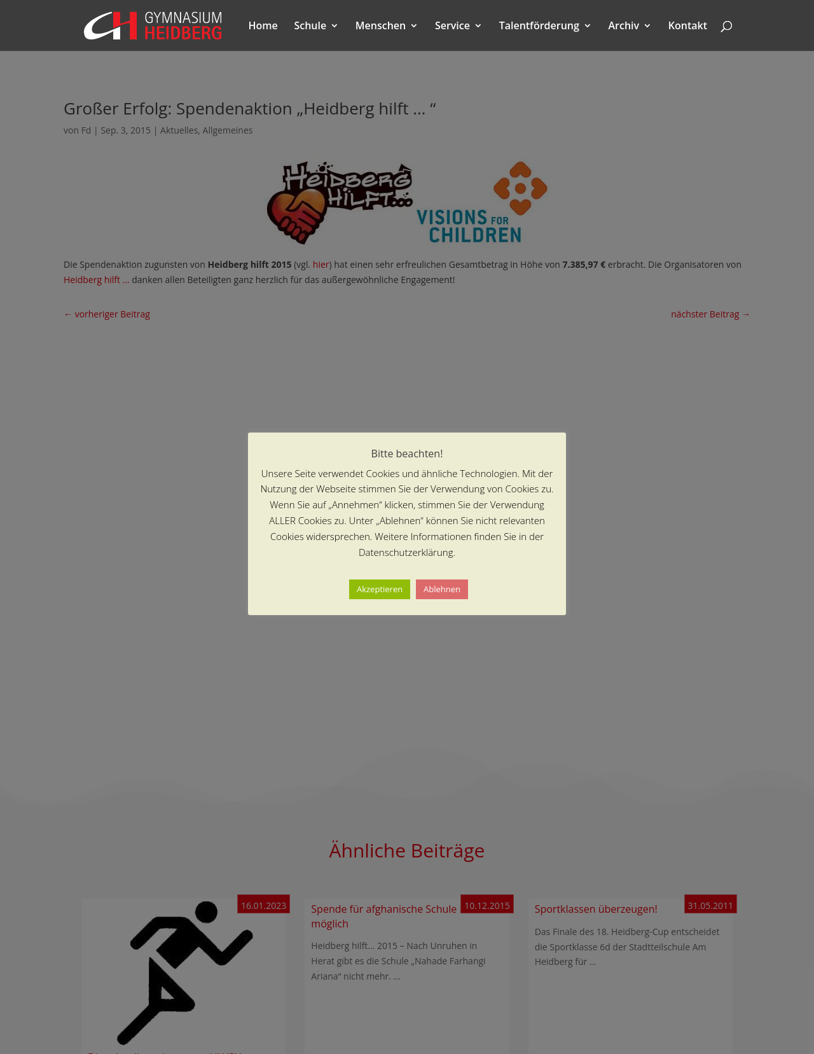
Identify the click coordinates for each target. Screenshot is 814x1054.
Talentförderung (539, 26)
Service (452, 26)
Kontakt (687, 26)
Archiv (624, 26)
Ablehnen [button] (442, 589)
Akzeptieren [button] (380, 589)
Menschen (380, 26)
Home (263, 26)
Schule (310, 26)
